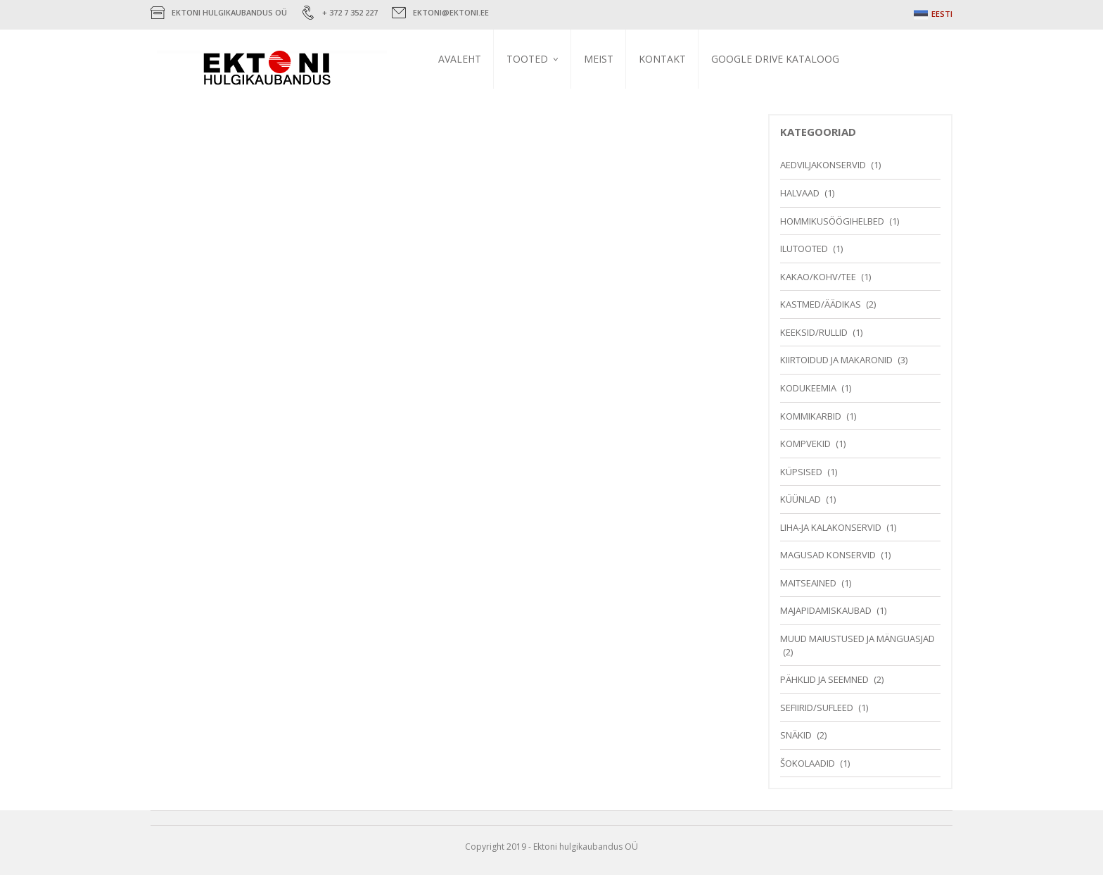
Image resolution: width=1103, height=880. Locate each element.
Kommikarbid (810, 421)
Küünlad (800, 504)
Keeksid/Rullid (814, 338)
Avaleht (465, 58)
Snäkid (796, 740)
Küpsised (801, 476)
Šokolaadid (807, 768)
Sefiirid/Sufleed (816, 712)
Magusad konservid (828, 560)
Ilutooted (804, 254)
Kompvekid (805, 449)
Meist (604, 58)
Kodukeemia (808, 393)
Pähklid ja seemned (824, 685)
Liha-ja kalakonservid (830, 533)
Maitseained (808, 588)
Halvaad (800, 198)
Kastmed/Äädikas (820, 309)
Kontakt (667, 58)
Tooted (533, 58)
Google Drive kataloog (781, 58)
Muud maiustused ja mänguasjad (857, 644)
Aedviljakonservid (823, 170)
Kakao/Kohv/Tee (818, 281)
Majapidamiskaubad (826, 616)
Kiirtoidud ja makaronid (836, 365)
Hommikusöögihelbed (832, 226)
